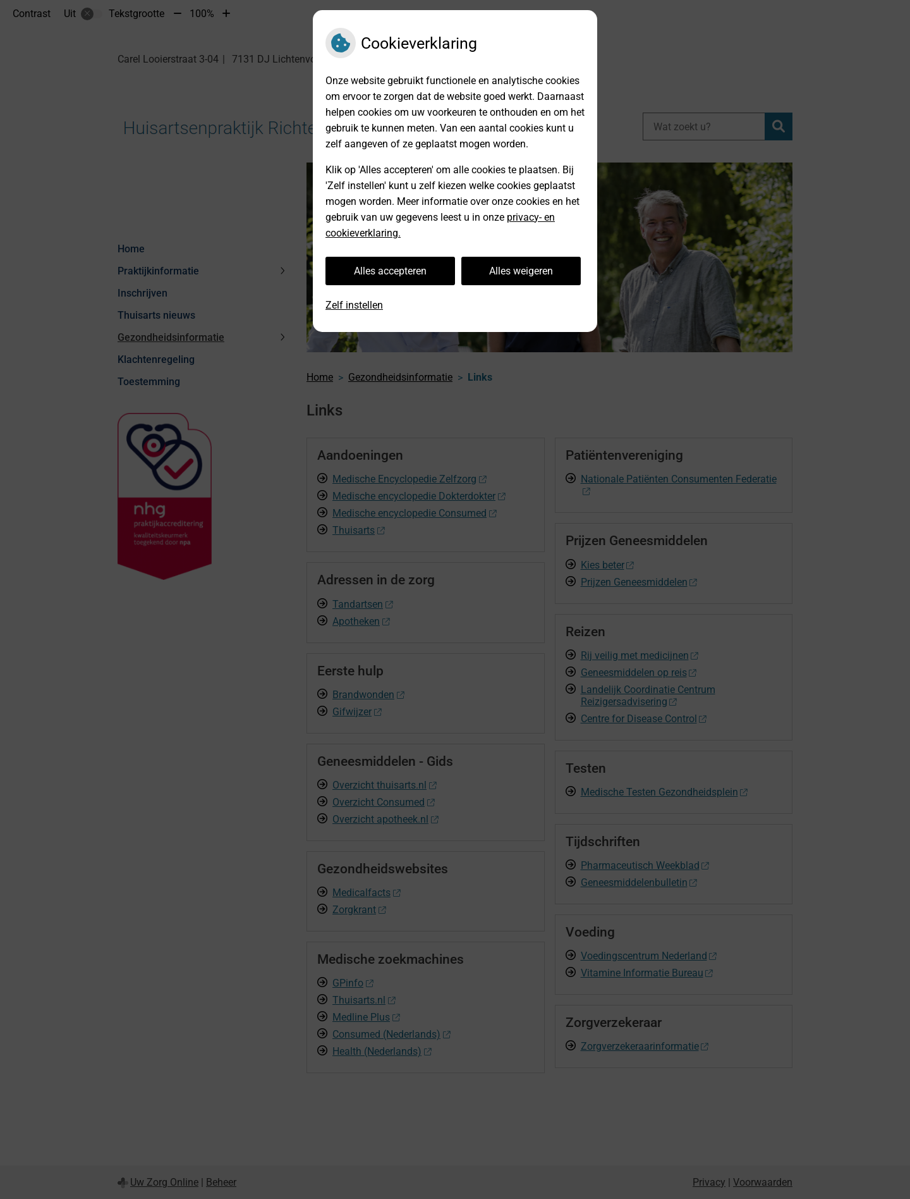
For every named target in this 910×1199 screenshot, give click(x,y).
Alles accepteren (390, 271)
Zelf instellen (354, 305)
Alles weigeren (521, 271)
